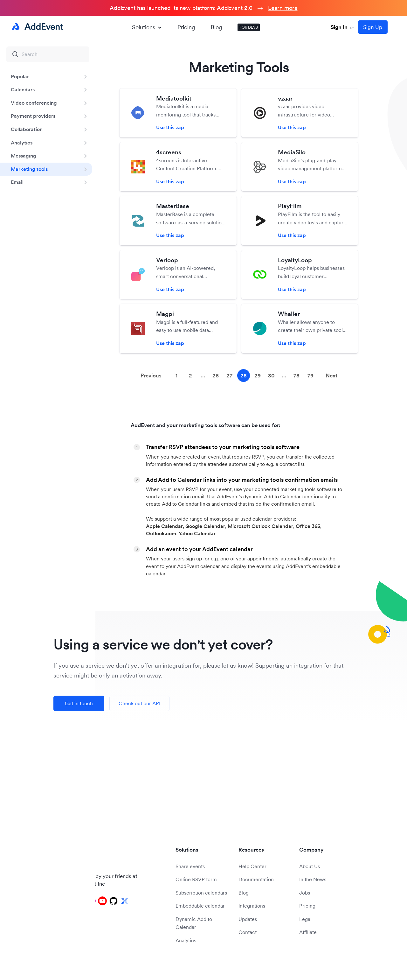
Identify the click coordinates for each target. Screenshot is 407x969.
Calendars (23, 89)
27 (229, 375)
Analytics (21, 142)
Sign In (339, 27)
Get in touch (79, 703)
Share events (190, 866)
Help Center (252, 866)
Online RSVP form (196, 879)
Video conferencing (34, 103)
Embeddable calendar (200, 905)
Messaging (23, 155)
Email (17, 182)
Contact (247, 932)
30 (271, 375)
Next (331, 375)
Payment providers (33, 116)
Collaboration (27, 129)
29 (257, 375)
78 (296, 375)
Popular (20, 76)
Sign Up (372, 27)
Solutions (147, 27)
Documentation (256, 879)
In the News (312, 879)
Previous (151, 375)
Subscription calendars (201, 892)
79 (310, 375)
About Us (309, 866)
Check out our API (139, 703)
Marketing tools (29, 169)
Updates (247, 919)
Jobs (304, 892)
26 (215, 375)
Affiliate (308, 932)
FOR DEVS (248, 27)
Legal (305, 919)
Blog (216, 27)
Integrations (251, 905)
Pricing (186, 27)
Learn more (283, 7)
